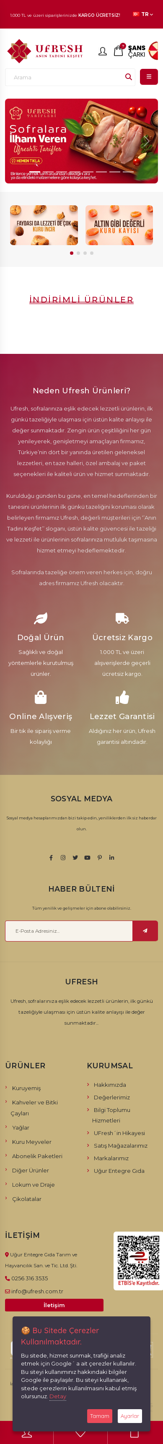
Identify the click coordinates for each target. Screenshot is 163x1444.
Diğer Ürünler (30, 1170)
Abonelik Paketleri (37, 1156)
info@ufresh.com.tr (37, 1291)
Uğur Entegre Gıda (119, 1170)
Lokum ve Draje (33, 1184)
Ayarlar (130, 1416)
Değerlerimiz (112, 1097)
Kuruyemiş (26, 1088)
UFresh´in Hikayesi (119, 1133)
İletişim (54, 1305)
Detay (57, 1396)
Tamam (99, 1416)
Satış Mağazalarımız (120, 1145)
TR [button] (143, 14)
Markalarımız (111, 1158)
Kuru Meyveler (32, 1141)
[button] (71, 253)
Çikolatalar (26, 1198)
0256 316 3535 (29, 1278)
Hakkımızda (110, 1084)
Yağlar (20, 1127)
